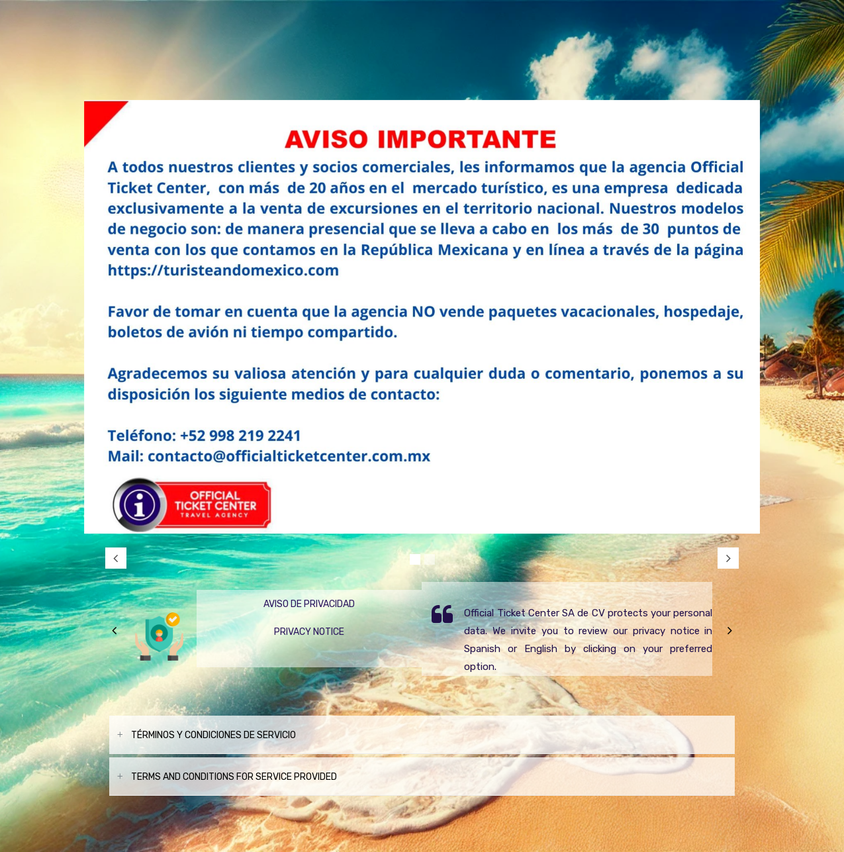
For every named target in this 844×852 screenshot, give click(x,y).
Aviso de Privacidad (309, 604)
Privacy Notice (309, 632)
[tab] (422, 735)
